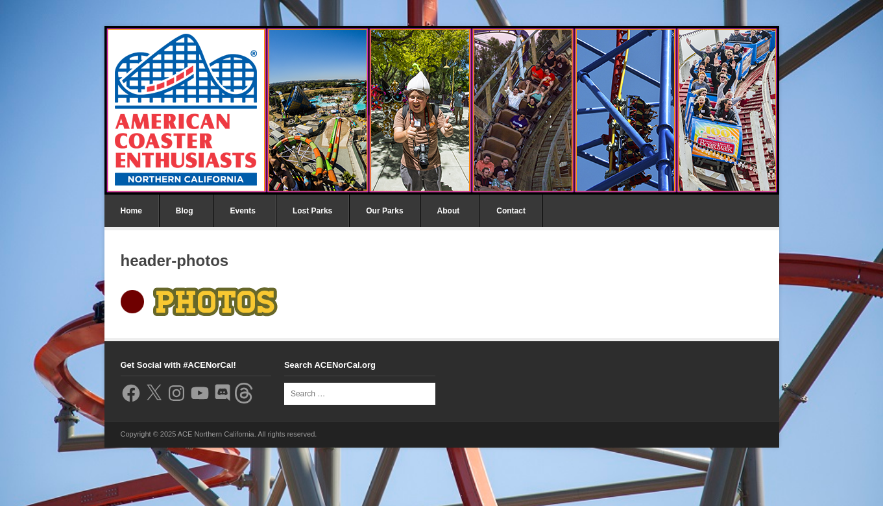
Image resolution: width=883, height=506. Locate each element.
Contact (511, 210)
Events (243, 210)
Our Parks (384, 210)
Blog (184, 210)
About (448, 210)
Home (131, 210)
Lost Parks (312, 210)
